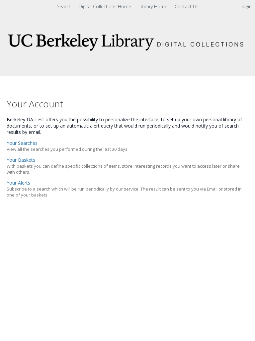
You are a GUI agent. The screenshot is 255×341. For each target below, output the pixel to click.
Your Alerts (18, 183)
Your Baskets (21, 160)
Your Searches (22, 143)
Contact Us (187, 6)
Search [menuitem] (64, 6)
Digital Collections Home (105, 6)
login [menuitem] (247, 6)
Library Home (153, 6)
